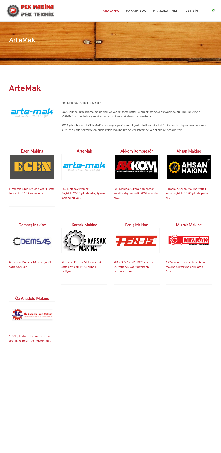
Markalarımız (68, 422)
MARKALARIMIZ (165, 10)
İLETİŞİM (191, 10)
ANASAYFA (111, 10)
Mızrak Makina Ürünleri (121, 422)
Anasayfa (66, 409)
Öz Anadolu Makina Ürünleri (119, 430)
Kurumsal (66, 415)
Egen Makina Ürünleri (120, 409)
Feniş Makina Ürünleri (120, 415)
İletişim (65, 428)
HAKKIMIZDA (136, 10)
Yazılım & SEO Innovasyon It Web (197, 432)
